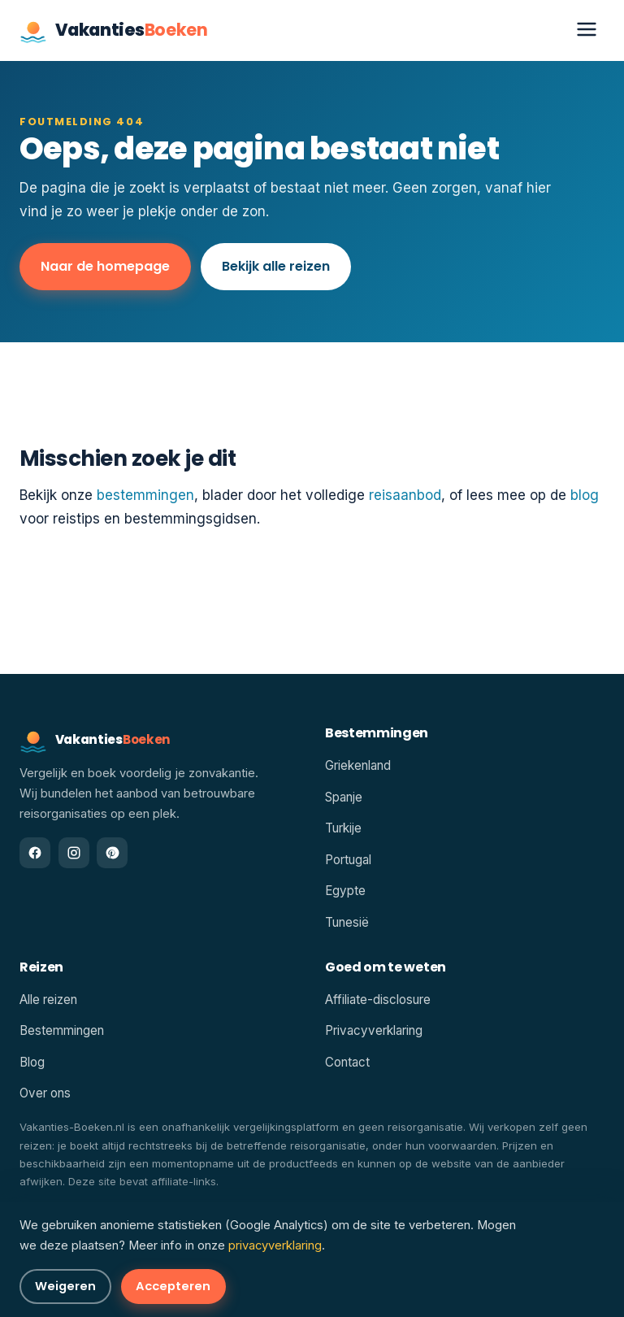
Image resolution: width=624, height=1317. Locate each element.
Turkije (343, 828)
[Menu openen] (586, 30)
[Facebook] (35, 852)
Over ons (45, 1093)
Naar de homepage (105, 266)
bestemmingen (145, 495)
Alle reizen (48, 999)
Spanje (343, 797)
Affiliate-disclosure (378, 999)
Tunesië (347, 922)
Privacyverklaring (373, 1030)
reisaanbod (405, 495)
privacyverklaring (275, 1245)
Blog (32, 1062)
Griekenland (358, 765)
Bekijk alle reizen (276, 266)
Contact (347, 1062)
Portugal (348, 859)
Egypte (345, 890)
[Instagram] (73, 852)
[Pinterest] (112, 852)
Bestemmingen (62, 1030)
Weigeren (65, 1286)
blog (584, 495)
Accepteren (173, 1286)
